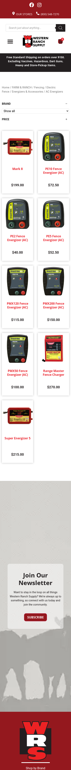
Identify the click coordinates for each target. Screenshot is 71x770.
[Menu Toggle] (10, 42)
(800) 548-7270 (50, 14)
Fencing (39, 87)
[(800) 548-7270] (37, 13)
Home (5, 87)
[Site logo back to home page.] (35, 41)
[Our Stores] (13, 13)
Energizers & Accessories (27, 91)
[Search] (60, 28)
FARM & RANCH (22, 87)
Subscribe (35, 617)
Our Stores (24, 14)
